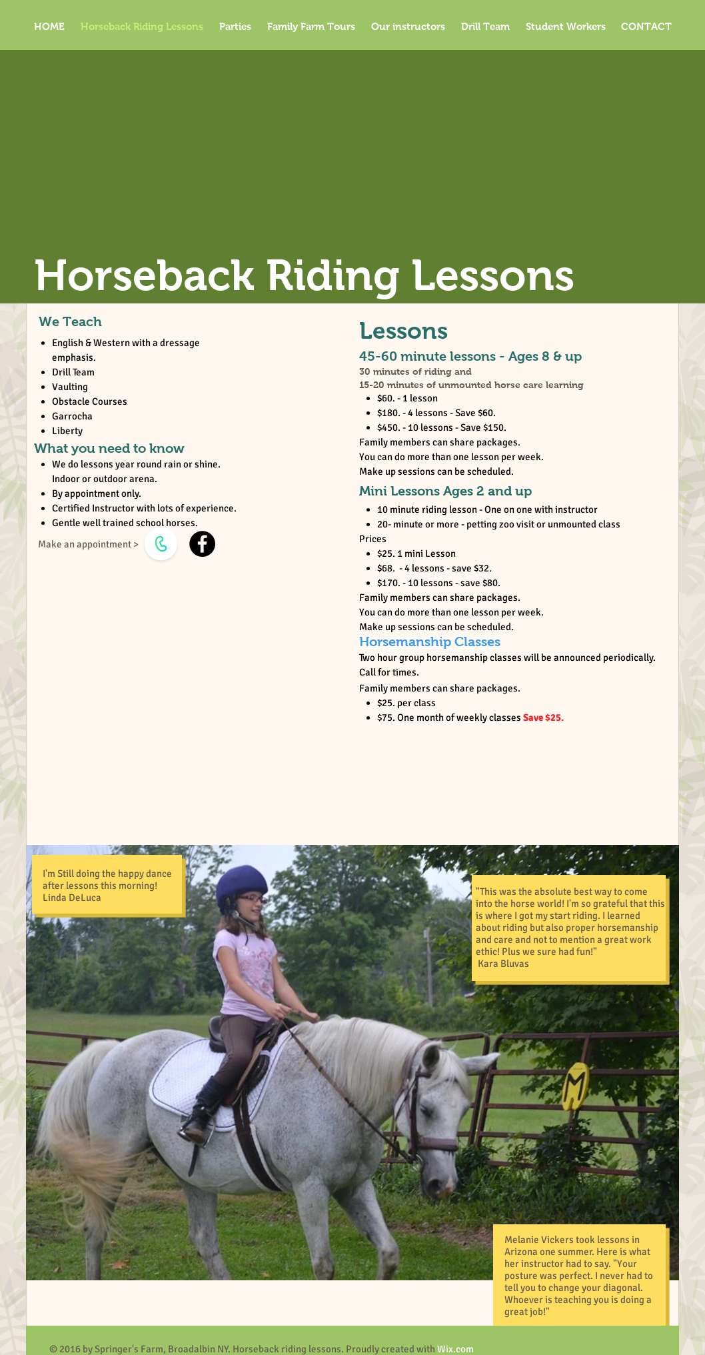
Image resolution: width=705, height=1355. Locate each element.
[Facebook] (202, 544)
